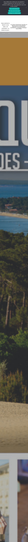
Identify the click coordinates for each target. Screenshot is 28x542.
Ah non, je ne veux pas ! (14, 10)
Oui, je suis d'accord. (14, 8)
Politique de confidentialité (14, 13)
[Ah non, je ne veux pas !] (26, 7)
